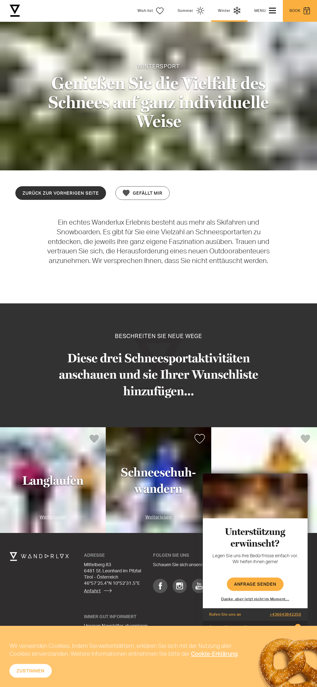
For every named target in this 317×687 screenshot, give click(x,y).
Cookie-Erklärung (214, 653)
